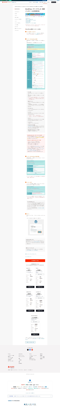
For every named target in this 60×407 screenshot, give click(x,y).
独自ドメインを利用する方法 (29, 19)
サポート (45, 2)
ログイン (49, 2)
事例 (42, 2)
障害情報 (41, 358)
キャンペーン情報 (42, 356)
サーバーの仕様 (10, 358)
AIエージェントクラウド (22, 356)
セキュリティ (16, 26)
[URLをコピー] (32, 349)
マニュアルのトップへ (28, 256)
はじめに (16, 13)
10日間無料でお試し (35, 260)
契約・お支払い (17, 17)
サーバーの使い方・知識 (32, 359)
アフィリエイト (17, 30)
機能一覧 (9, 356)
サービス (30, 2)
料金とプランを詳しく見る (30, 342)
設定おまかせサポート (32, 358)
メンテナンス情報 (42, 357)
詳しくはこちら (40, 274)
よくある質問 (36, 34)
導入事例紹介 (20, 363)
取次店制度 (9, 359)
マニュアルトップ (17, 11)
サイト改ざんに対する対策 (32, 150)
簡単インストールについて (18, 28)
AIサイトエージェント (21, 355)
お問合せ (30, 357)
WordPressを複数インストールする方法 (31, 20)
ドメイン (16, 15)
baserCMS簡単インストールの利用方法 (32, 250)
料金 (40, 2)
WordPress (38, 33)
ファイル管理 (16, 24)
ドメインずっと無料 (10, 357)
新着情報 (41, 355)
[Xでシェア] (28, 349)
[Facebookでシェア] (30, 349)
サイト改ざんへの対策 (41, 207)
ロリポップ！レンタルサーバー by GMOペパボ (9, 2)
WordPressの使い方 (28, 21)
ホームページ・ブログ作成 (18, 19)
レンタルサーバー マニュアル (33, 355)
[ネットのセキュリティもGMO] (6, 0)
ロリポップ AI (36, 2)
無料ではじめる (54, 2)
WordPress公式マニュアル (38, 146)
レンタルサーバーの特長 (11, 355)
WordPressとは (28, 18)
